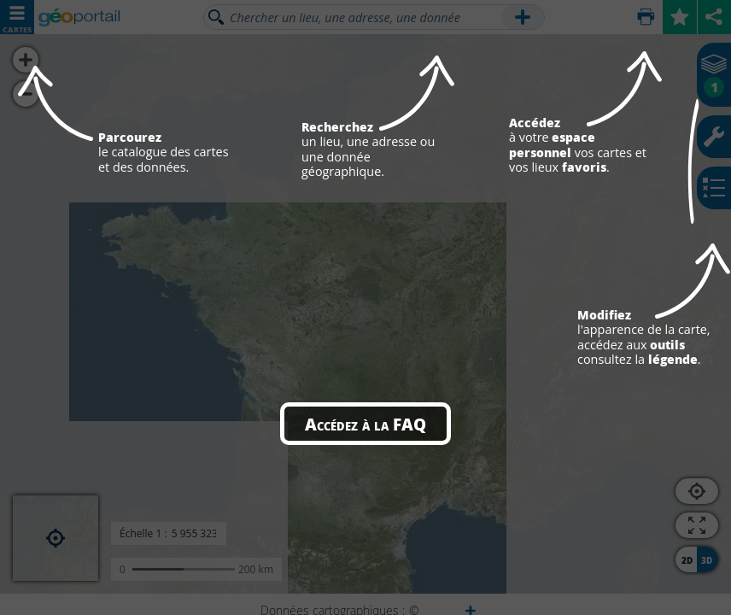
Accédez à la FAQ (365, 424)
